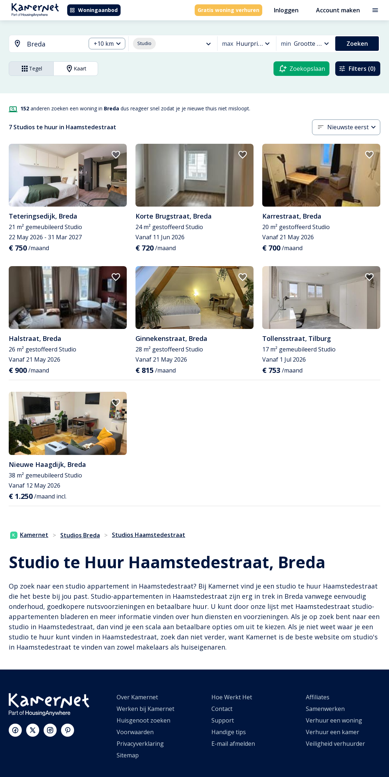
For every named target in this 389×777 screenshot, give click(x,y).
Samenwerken (325, 709)
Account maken (338, 10)
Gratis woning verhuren (228, 10)
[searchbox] (54, 44)
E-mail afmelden (233, 744)
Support (222, 720)
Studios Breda (80, 535)
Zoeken (357, 44)
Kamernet (29, 535)
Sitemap (128, 755)
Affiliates (317, 697)
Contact (221, 709)
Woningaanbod (93, 10)
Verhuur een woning (334, 720)
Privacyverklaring (140, 744)
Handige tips (228, 732)
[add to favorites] (116, 155)
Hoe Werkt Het (231, 697)
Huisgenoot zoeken (143, 720)
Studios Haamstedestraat (148, 534)
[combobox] (43, 44)
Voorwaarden (135, 732)
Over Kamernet (137, 697)
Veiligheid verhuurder (335, 744)
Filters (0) (357, 69)
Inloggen (286, 10)
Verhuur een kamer (332, 732)
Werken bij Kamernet (145, 709)
